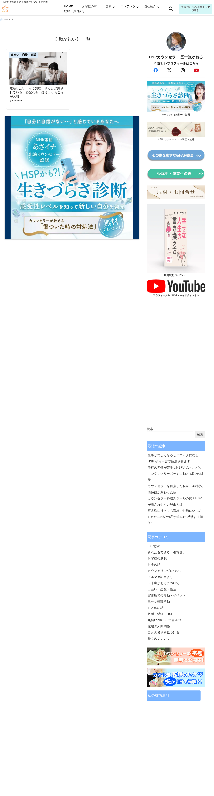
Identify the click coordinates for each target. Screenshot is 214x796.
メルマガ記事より (160, 577)
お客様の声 (89, 6)
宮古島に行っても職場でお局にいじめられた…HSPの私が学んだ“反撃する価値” (175, 517)
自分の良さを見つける (163, 632)
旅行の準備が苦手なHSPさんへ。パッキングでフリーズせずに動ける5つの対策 (175, 473)
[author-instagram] (183, 70)
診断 (109, 6)
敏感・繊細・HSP (160, 614)
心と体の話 (156, 607)
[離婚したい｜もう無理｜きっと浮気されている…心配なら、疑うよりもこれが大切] (38, 68)
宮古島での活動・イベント (167, 595)
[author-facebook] (155, 70)
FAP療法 (154, 546)
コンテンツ (128, 6)
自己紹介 (150, 6)
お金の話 (154, 564)
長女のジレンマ (159, 638)
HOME (68, 6)
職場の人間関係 (159, 626)
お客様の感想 (157, 558)
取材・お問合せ (74, 11)
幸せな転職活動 (159, 601)
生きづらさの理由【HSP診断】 (195, 9)
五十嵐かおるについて (163, 583)
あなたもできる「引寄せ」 (167, 552)
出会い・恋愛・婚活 (162, 589)
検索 (150, 429)
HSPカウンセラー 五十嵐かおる (176, 57)
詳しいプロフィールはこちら (176, 63)
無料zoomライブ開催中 (164, 620)
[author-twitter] (169, 70)
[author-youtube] (196, 70)
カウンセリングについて (165, 570)
